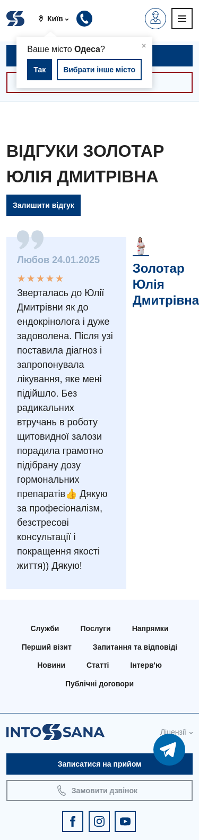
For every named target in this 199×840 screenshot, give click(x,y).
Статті (97, 665)
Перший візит (47, 647)
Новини (51, 665)
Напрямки (150, 628)
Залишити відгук (43, 205)
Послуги (95, 628)
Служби (45, 628)
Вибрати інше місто (99, 69)
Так (39, 69)
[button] (57, 18)
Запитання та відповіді (135, 647)
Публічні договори (99, 683)
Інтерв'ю (145, 665)
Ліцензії (173, 732)
